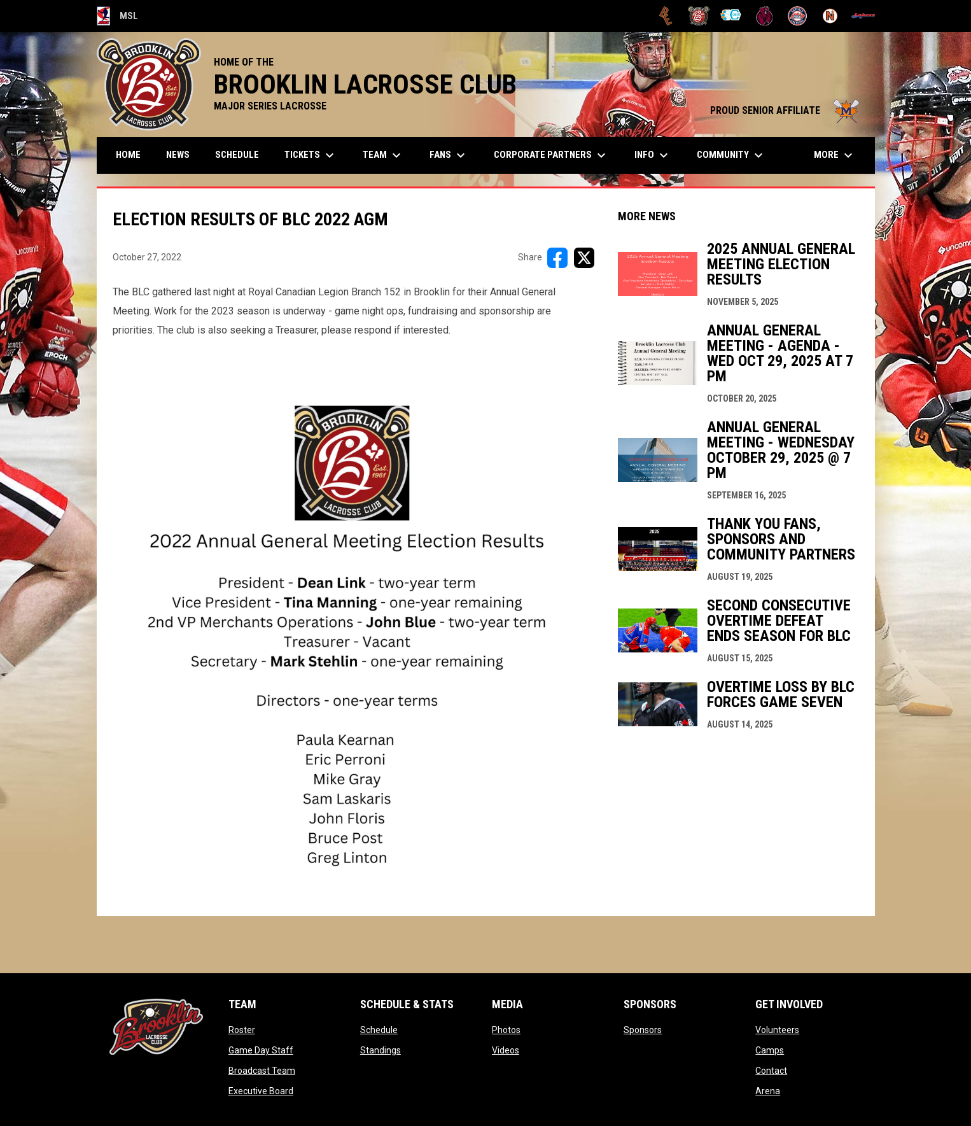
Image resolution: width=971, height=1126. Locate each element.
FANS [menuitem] (449, 155)
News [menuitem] (178, 154)
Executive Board (260, 1091)
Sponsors (643, 1030)
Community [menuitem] (731, 155)
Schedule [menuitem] (237, 154)
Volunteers (777, 1030)
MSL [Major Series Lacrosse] (118, 15)
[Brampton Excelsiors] (666, 15)
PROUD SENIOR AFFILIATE (786, 110)
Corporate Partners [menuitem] (551, 155)
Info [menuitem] (652, 155)
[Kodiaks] (764, 15)
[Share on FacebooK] (557, 258)
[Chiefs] (731, 15)
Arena (767, 1091)
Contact (771, 1071)
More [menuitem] (835, 155)
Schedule (379, 1030)
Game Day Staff (260, 1050)
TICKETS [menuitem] (310, 155)
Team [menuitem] (383, 155)
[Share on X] (584, 258)
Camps (769, 1050)
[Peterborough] (863, 15)
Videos (505, 1050)
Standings (380, 1050)
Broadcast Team (261, 1071)
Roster (241, 1030)
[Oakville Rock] (797, 15)
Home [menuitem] (128, 154)
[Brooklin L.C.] (699, 15)
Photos (506, 1030)
